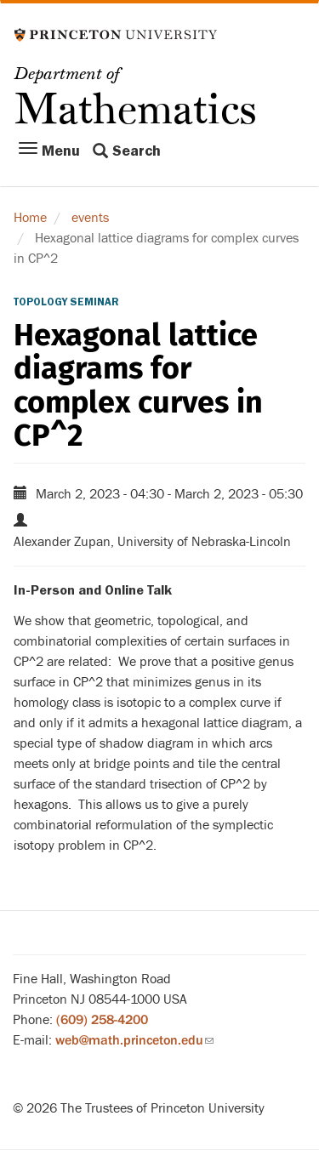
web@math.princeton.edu (134, 1040)
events (90, 217)
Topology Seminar (66, 302)
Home (30, 217)
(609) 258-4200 (102, 1020)
